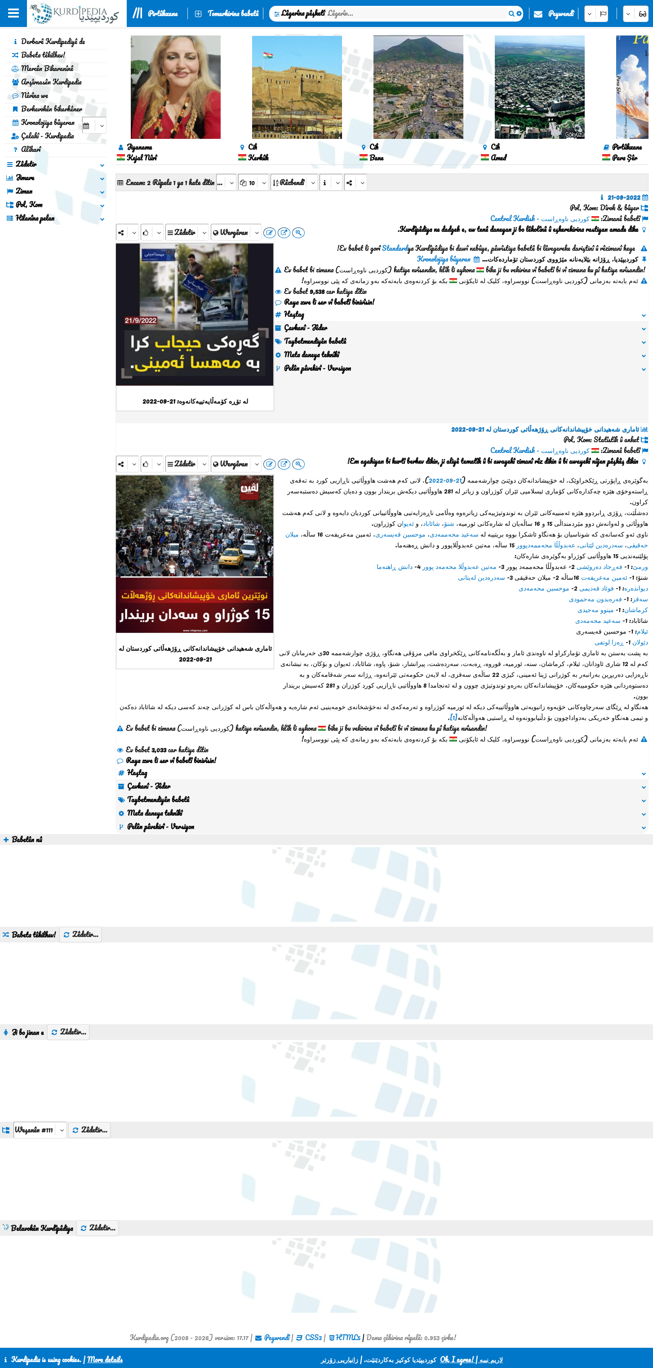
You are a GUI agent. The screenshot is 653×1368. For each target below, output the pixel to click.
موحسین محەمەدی (544, 587)
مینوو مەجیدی (595, 609)
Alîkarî (25, 149)
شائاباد (431, 523)
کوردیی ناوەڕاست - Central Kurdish (540, 218)
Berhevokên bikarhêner (46, 108)
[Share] (127, 232)
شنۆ (449, 523)
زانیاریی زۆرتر (339, 1359)
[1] (454, 717)
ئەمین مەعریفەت (604, 577)
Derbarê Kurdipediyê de (48, 41)
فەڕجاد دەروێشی (599, 566)
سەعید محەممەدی (454, 534)
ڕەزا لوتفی (609, 641)
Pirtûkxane (163, 13)
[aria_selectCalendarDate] (94, 125)
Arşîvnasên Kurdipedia (46, 81)
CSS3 (313, 1337)
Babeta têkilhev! (38, 54)
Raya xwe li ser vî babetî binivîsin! (324, 302)
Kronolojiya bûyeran (43, 122)
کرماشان (636, 609)
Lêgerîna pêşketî (302, 13)
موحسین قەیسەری (400, 534)
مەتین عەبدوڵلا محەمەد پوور (459, 566)
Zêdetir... (80, 934)
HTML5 (348, 1337)
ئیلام (642, 631)
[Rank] (152, 232)
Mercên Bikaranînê (42, 68)
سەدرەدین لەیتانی (481, 577)
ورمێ (640, 566)
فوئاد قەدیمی (596, 587)
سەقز (640, 598)
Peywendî (560, 13)
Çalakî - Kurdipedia (42, 135)
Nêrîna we (29, 95)
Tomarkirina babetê (233, 13)
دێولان (640, 641)
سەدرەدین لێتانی (601, 544)
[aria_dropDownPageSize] (253, 182)
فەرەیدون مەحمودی (595, 598)
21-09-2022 (445, 480)
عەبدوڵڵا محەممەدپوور (545, 544)
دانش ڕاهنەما (395, 566)
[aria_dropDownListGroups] (40, 1130)
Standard (395, 248)
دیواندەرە (636, 587)
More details (105, 1359)
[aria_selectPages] (226, 182)
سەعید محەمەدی (598, 620)
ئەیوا (408, 523)
